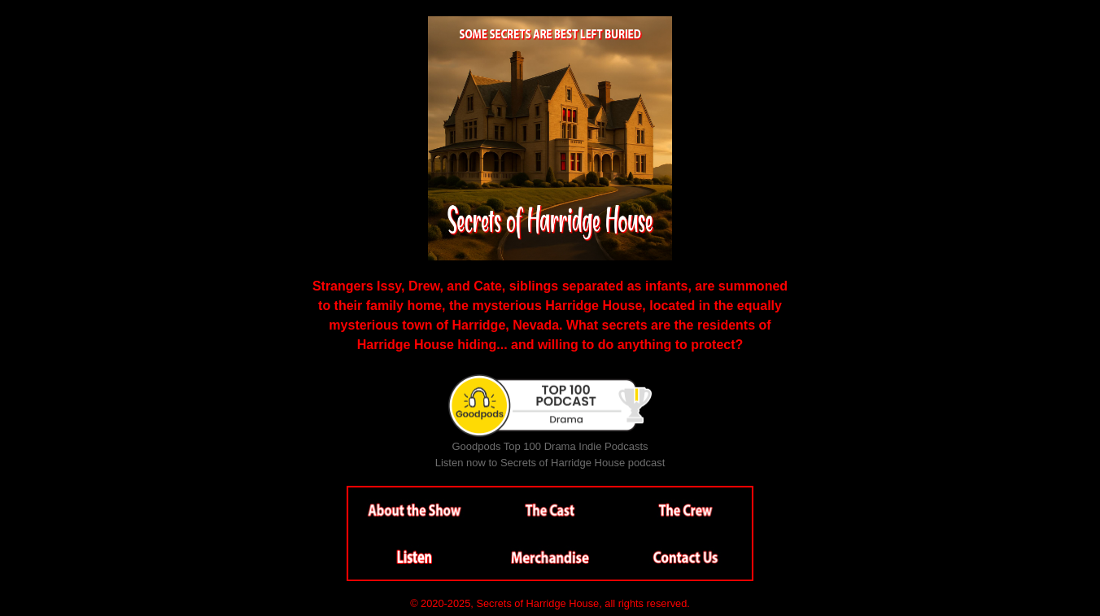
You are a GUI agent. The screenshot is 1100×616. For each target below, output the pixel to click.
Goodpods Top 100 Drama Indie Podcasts (550, 446)
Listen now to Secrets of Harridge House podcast (550, 463)
